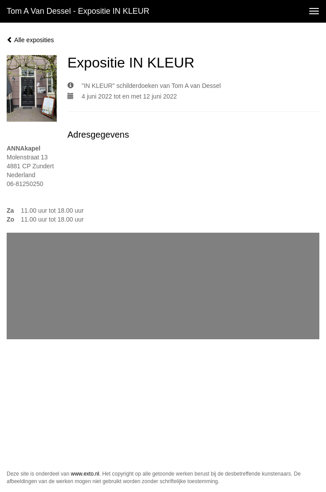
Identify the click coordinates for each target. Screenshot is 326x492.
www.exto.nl (85, 474)
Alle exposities (30, 40)
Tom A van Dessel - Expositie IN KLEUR (78, 11)
